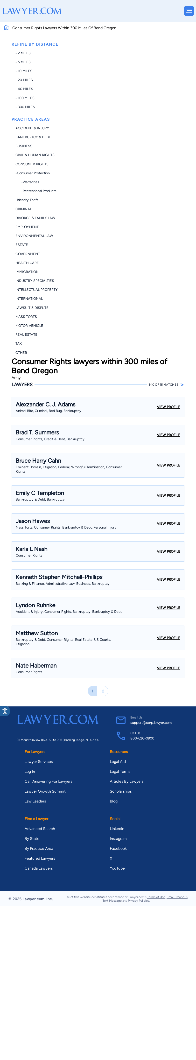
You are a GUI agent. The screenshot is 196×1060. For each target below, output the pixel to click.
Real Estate (26, 334)
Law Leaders (35, 801)
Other (21, 352)
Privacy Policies (138, 900)
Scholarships (121, 791)
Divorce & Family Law (35, 218)
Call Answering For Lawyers (48, 781)
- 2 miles (23, 53)
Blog (114, 801)
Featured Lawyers (40, 858)
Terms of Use (156, 897)
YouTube (117, 868)
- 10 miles (23, 71)
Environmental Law (34, 236)
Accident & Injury (32, 128)
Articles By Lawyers (126, 781)
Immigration (27, 272)
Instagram (118, 838)
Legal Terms (120, 771)
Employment (27, 227)
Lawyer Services (39, 761)
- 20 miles (24, 80)
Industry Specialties (34, 281)
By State (32, 838)
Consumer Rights (32, 164)
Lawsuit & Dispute (32, 308)
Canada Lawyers (39, 868)
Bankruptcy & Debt (33, 137)
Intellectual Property (36, 289)
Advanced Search (40, 828)
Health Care (27, 263)
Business (23, 146)
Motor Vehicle (29, 325)
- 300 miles (25, 107)
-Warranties (27, 182)
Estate (21, 245)
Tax (18, 343)
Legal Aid (118, 761)
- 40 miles (24, 89)
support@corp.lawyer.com (151, 722)
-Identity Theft (26, 200)
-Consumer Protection (32, 173)
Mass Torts (26, 316)
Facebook (118, 848)
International (29, 298)
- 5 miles (23, 62)
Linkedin (117, 828)
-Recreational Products (35, 191)
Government (27, 254)
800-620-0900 (142, 738)
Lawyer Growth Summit (45, 791)
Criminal (23, 209)
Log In (30, 771)
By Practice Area (39, 848)
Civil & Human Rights (35, 155)
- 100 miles (25, 98)
